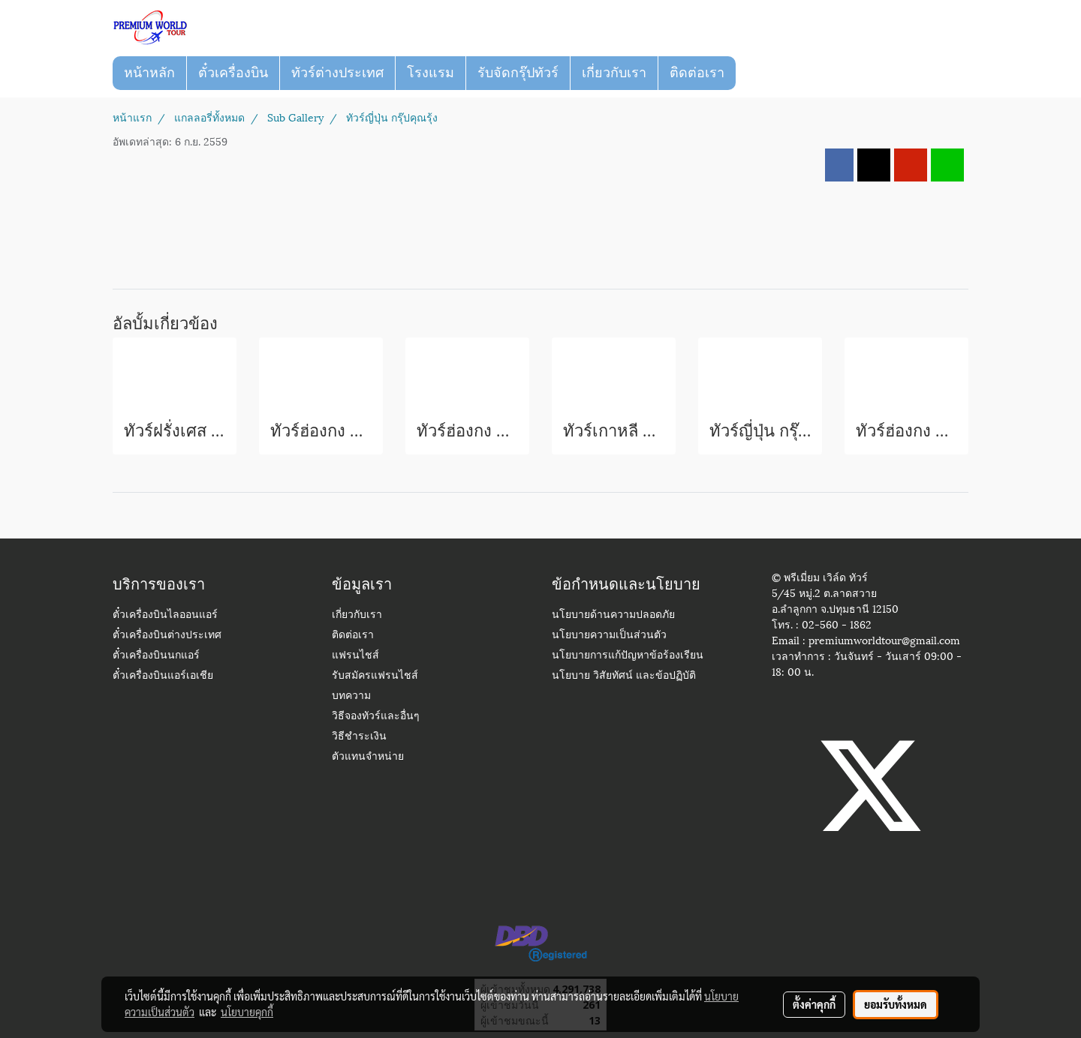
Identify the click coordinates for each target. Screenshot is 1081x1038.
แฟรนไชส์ (355, 656)
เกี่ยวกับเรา (614, 72)
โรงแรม (430, 72)
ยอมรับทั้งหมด (895, 1004)
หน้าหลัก (149, 72)
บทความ (351, 696)
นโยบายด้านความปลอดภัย (613, 615)
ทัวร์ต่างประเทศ (337, 72)
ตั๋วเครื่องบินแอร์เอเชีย (163, 676)
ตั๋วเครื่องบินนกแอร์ (156, 656)
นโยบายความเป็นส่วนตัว (609, 635)
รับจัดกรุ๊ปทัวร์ (518, 72)
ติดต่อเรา (697, 72)
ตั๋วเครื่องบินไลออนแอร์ (165, 615)
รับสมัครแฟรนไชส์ (375, 676)
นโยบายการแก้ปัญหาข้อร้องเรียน (627, 656)
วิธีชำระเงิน (359, 736)
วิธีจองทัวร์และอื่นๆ (376, 716)
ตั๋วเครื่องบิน (233, 72)
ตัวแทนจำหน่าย (368, 757)
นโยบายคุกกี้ (247, 1011)
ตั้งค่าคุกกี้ (814, 1004)
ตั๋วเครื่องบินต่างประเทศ (167, 635)
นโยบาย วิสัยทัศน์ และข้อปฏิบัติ (624, 676)
